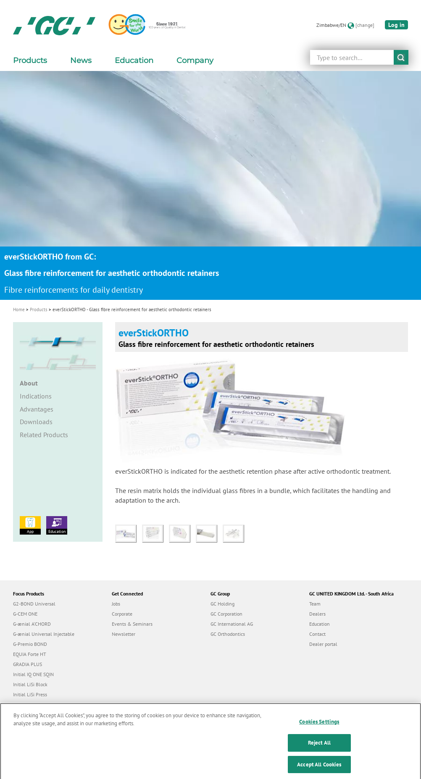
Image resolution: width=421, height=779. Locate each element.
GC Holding (222, 604)
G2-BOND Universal (34, 604)
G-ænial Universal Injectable (43, 634)
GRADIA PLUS (27, 664)
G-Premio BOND (30, 644)
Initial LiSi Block (30, 684)
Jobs (116, 604)
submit (401, 57)
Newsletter (123, 634)
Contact (317, 634)
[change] (364, 25)
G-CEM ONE (25, 614)
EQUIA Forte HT (29, 654)
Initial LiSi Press (30, 694)
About (29, 383)
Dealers (317, 614)
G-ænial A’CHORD (32, 624)
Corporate (122, 614)
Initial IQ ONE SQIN (33, 674)
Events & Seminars (132, 624)
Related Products (44, 434)
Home (19, 309)
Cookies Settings (319, 728)
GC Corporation (226, 614)
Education (56, 525)
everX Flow (25, 704)
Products (38, 309)
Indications (36, 396)
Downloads (36, 421)
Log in (396, 25)
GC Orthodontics (227, 634)
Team (315, 604)
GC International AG (231, 624)
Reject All (319, 749)
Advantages (36, 409)
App (30, 525)
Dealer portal (323, 644)
